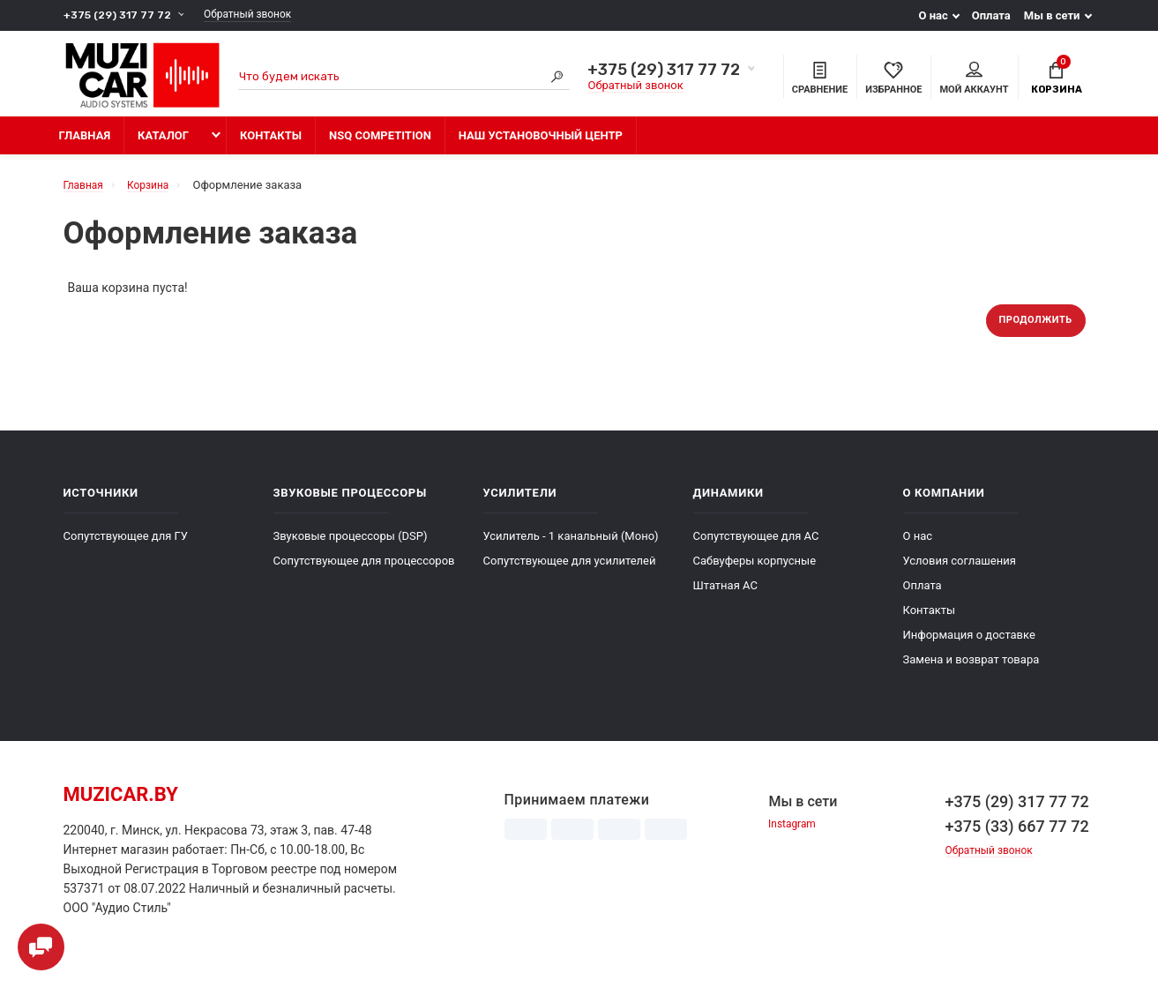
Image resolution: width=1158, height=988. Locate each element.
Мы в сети (1052, 15)
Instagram (794, 835)
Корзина (1056, 78)
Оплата (991, 15)
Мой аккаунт (973, 80)
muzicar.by (121, 805)
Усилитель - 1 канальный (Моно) (571, 546)
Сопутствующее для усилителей (569, 571)
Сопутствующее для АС (756, 546)
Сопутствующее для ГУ (126, 546)
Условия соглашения (959, 571)
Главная (85, 143)
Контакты (271, 143)
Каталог (163, 143)
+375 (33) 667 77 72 (1017, 836)
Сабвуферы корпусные (755, 571)
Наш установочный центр (541, 143)
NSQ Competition (380, 143)
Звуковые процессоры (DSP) (350, 546)
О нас (932, 15)
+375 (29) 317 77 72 (120, 15)
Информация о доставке (969, 645)
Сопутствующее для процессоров (364, 571)
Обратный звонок (259, 15)
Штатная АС (725, 596)
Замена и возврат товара (971, 670)
